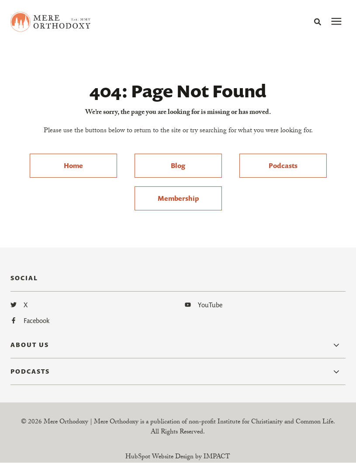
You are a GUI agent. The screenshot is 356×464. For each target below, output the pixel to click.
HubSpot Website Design (159, 458)
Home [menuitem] (73, 166)
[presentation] (336, 22)
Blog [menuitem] (178, 166)
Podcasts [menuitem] (283, 166)
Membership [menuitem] (178, 199)
